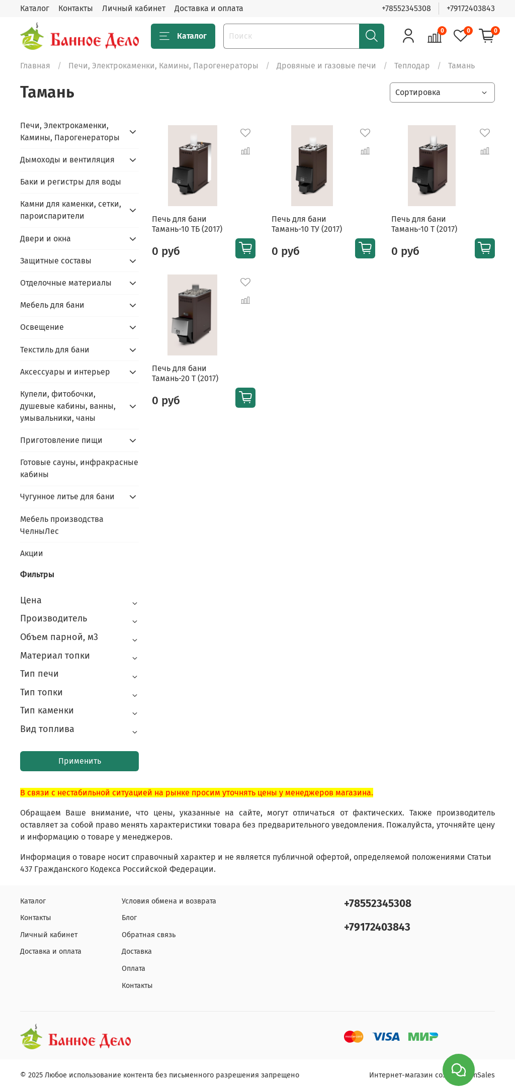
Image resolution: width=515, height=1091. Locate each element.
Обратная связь (149, 935)
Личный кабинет (133, 8)
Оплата (133, 968)
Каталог (34, 8)
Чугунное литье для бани (67, 496)
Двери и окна (45, 238)
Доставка (137, 951)
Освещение (42, 327)
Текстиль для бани (55, 349)
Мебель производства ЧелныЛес (62, 525)
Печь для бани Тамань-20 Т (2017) (185, 373)
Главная (35, 65)
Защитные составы (56, 260)
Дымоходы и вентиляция (67, 159)
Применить (79, 761)
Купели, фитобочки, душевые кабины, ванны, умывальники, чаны (68, 406)
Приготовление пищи (61, 440)
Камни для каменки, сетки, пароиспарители (70, 210)
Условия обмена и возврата (169, 901)
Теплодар (412, 65)
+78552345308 (406, 8)
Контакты (75, 8)
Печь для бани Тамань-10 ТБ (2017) (187, 224)
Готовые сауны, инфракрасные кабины (79, 468)
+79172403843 (471, 8)
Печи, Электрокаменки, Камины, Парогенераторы (163, 65)
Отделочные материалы (66, 283)
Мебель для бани (52, 305)
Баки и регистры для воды (70, 182)
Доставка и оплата (209, 8)
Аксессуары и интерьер (65, 372)
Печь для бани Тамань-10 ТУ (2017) (307, 224)
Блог (129, 918)
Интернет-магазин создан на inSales (432, 1075)
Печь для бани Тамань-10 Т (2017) (424, 224)
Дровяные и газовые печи (326, 65)
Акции (31, 553)
